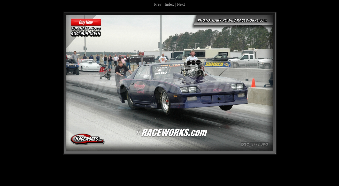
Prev (157, 4)
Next (181, 4)
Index (169, 4)
